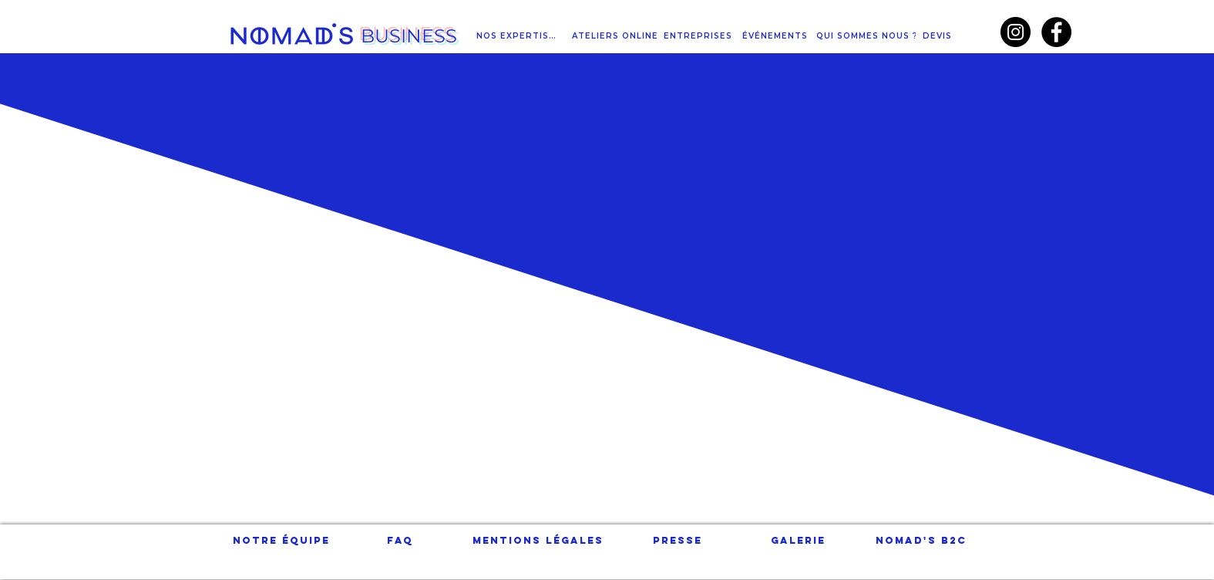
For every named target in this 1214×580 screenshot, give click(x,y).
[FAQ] (400, 540)
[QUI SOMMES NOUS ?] (869, 35)
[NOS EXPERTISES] (518, 35)
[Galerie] (798, 540)
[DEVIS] (939, 35)
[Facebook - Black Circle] (1056, 32)
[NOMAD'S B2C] (921, 540)
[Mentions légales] (538, 540)
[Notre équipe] (281, 540)
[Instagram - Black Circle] (1015, 32)
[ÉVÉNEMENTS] (776, 35)
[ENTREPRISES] (699, 35)
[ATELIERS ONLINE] (616, 35)
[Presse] (678, 540)
